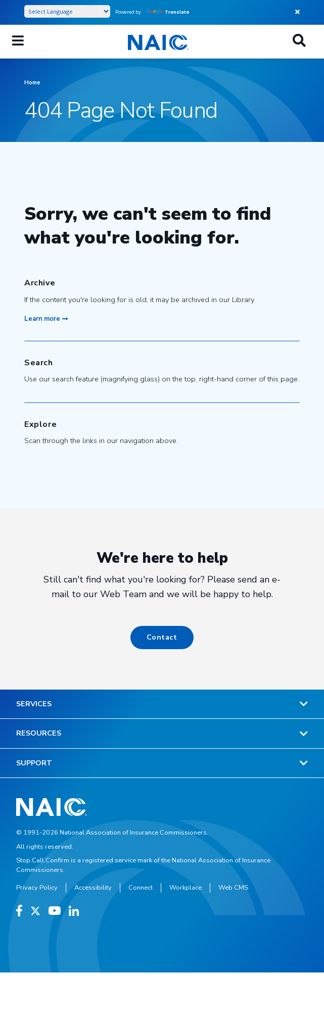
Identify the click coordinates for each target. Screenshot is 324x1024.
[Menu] (18, 41)
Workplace (185, 887)
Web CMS (233, 887)
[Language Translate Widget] (67, 11)
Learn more (46, 318)
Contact (162, 637)
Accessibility (93, 887)
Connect (140, 887)
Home (32, 82)
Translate (168, 12)
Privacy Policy (37, 887)
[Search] (299, 41)
